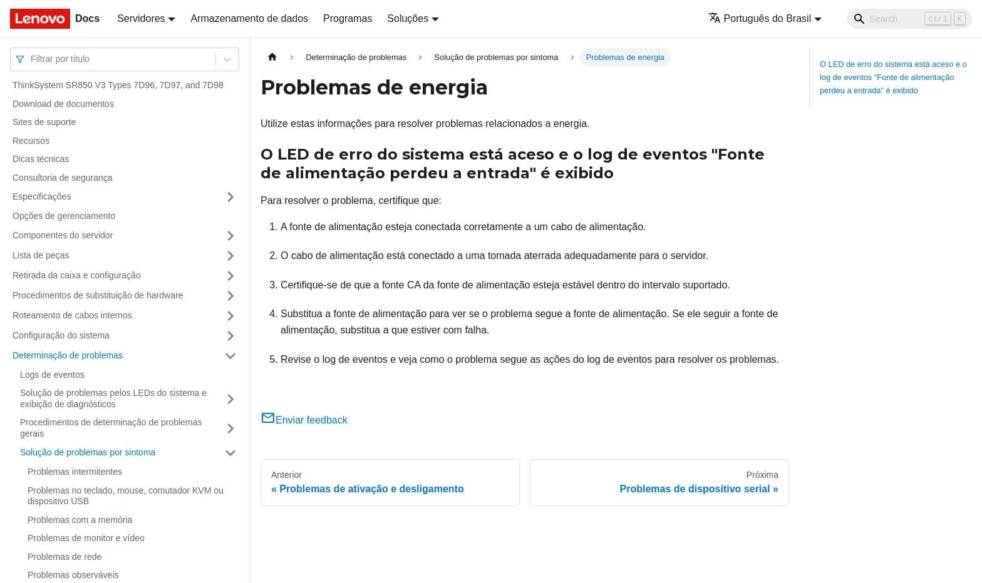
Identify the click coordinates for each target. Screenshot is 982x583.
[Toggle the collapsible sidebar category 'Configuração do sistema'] (230, 336)
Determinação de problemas (68, 355)
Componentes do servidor (63, 235)
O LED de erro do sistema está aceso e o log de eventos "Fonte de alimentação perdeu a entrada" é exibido (893, 77)
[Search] (909, 19)
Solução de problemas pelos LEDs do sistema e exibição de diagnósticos (113, 398)
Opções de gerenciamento (64, 216)
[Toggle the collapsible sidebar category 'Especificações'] (230, 197)
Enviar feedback (304, 420)
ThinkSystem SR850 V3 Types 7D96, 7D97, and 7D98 (118, 85)
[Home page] (272, 57)
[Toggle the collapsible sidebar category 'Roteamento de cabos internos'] (230, 316)
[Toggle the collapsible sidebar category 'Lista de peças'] (230, 256)
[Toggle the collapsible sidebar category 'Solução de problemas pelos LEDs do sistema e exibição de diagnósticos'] (230, 398)
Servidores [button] (141, 18)
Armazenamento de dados (249, 18)
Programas (347, 18)
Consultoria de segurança (63, 178)
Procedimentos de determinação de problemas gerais (111, 428)
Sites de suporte (44, 122)
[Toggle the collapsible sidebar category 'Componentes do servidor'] (230, 236)
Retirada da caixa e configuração (77, 275)
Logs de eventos (52, 375)
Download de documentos (63, 104)
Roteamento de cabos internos (72, 315)
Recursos (31, 141)
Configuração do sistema (61, 335)
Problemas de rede (64, 557)
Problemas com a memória (80, 520)
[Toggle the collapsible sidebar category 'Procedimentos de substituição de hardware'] (230, 296)
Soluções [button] (407, 18)
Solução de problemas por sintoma (87, 452)
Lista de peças (41, 255)
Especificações (42, 196)
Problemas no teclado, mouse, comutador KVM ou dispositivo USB (126, 496)
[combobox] (32, 59)
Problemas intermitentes (75, 472)
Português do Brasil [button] (760, 18)
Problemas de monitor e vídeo (86, 538)
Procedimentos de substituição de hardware (98, 295)
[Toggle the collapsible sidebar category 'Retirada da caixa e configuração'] (230, 276)
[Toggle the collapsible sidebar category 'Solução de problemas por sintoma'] (230, 453)
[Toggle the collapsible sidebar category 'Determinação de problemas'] (230, 356)
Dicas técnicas (41, 159)
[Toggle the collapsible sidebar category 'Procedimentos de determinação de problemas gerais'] (230, 428)
